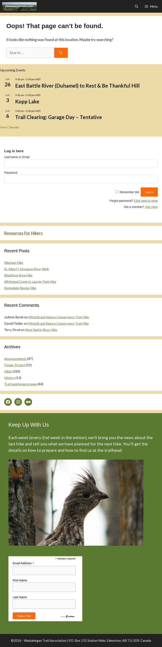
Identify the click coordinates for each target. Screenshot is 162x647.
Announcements (15, 359)
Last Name (20, 597)
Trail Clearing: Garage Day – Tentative (58, 117)
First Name (20, 580)
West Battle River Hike (41, 330)
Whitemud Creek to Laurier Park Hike (30, 281)
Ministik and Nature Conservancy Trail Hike (58, 317)
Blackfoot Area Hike (18, 275)
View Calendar (9, 127)
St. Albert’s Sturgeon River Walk (26, 269)
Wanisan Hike (13, 262)
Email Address (23, 563)
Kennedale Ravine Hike (20, 288)
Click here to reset (146, 200)
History (9, 378)
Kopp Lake (27, 101)
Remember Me (129, 192)
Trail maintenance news (20, 384)
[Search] (61, 53)
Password (10, 172)
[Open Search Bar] (136, 6)
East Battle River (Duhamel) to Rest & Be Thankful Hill (77, 86)
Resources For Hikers (23, 233)
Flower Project (14, 365)
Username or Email (17, 157)
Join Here (151, 207)
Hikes (8, 371)
